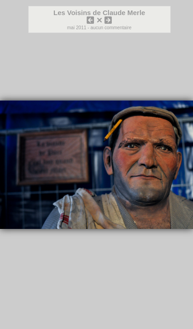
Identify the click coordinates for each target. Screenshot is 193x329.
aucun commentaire (110, 27)
